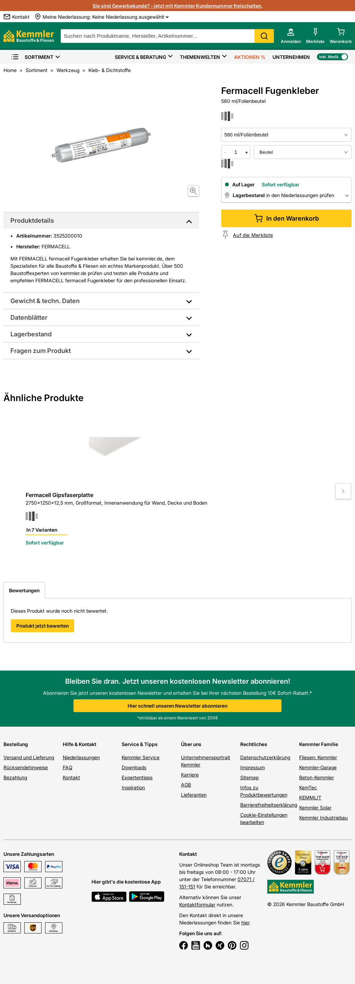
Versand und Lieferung (28, 757)
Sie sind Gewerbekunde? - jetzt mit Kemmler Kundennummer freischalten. (177, 6)
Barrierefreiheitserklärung (268, 805)
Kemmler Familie (318, 744)
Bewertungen (24, 590)
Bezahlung (15, 777)
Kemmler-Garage (318, 767)
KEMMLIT (310, 797)
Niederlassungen (81, 757)
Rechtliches (253, 744)
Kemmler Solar (315, 807)
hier (245, 922)
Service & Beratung (140, 57)
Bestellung (15, 744)
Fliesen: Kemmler (318, 757)
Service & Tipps (140, 744)
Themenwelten (200, 57)
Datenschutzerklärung (265, 757)
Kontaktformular (197, 904)
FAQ (67, 767)
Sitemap (249, 777)
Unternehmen (291, 57)
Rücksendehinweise (25, 767)
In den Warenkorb (286, 218)
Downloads (134, 767)
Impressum (252, 767)
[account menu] (291, 36)
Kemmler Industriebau (323, 818)
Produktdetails (32, 220)
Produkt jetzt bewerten (42, 626)
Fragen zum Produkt (40, 350)
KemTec (308, 787)
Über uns (191, 744)
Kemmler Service (140, 757)
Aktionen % (250, 57)
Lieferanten (194, 795)
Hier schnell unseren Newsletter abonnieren (177, 706)
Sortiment (32, 57)
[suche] (167, 36)
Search (264, 36)
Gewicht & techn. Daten (45, 300)
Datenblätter (28, 317)
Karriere (190, 775)
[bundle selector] (303, 152)
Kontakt (71, 777)
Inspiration (133, 787)
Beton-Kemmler (316, 777)
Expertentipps (137, 777)
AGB (186, 785)
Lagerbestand (31, 334)
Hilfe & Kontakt (79, 744)
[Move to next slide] (343, 491)
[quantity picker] (236, 152)
